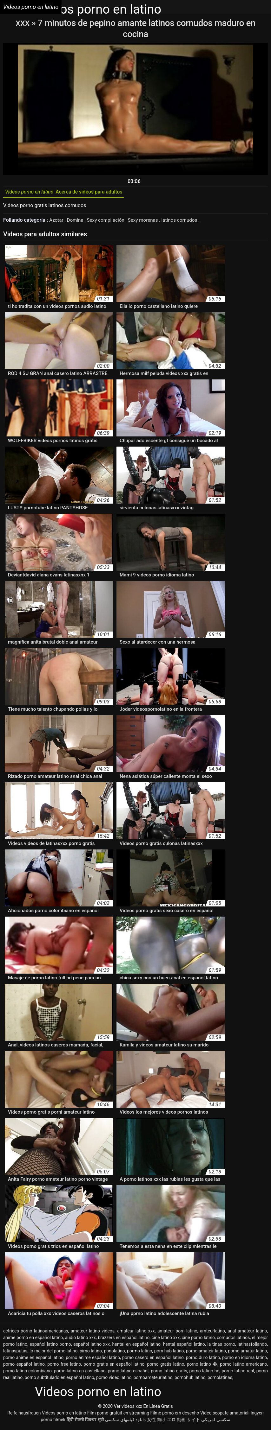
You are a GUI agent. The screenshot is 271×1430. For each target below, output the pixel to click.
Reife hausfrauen (24, 1415)
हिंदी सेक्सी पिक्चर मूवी (85, 1421)
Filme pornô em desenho (174, 1415)
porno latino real (237, 1373)
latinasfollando (252, 1346)
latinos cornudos (186, 222)
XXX (23, 23)
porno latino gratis (169, 1373)
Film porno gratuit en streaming (118, 1415)
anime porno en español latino (33, 1339)
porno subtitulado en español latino (59, 1379)
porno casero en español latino (153, 1359)
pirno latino (91, 1353)
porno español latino (24, 1366)
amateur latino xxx (136, 1333)
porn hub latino (169, 1353)
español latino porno (50, 1346)
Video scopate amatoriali (224, 1415)
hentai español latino (184, 1346)
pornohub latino (190, 1379)
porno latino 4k (202, 1366)
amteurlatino (212, 1333)
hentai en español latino (136, 1346)
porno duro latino (203, 1359)
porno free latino (64, 1366)
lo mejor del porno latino (54, 1353)
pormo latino (139, 1353)
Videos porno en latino (64, 1415)
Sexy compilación (109, 222)
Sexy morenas (148, 222)
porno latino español (128, 1373)
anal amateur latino (247, 1333)
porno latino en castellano (80, 1373)
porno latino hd (204, 1373)
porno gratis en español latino (113, 1366)
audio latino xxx (80, 1339)
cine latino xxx (166, 1339)
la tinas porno (221, 1346)
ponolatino (114, 1353)
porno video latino (113, 1379)
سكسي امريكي (215, 1421)
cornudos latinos (233, 1339)
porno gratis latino (165, 1366)
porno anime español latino (93, 1359)
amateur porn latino (177, 1333)
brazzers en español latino (123, 1339)
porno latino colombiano (27, 1373)
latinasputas (15, 1353)
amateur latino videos (93, 1333)
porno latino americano (243, 1366)
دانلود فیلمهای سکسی (125, 1421)
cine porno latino (198, 1339)
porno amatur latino (247, 1353)
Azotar (57, 222)
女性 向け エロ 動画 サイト (173, 1421)
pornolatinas (220, 1379)
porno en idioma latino (244, 1359)
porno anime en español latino (33, 1359)
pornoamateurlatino (153, 1379)
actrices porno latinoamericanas (35, 1333)
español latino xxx (91, 1346)
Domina (77, 222)
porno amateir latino (206, 1353)
